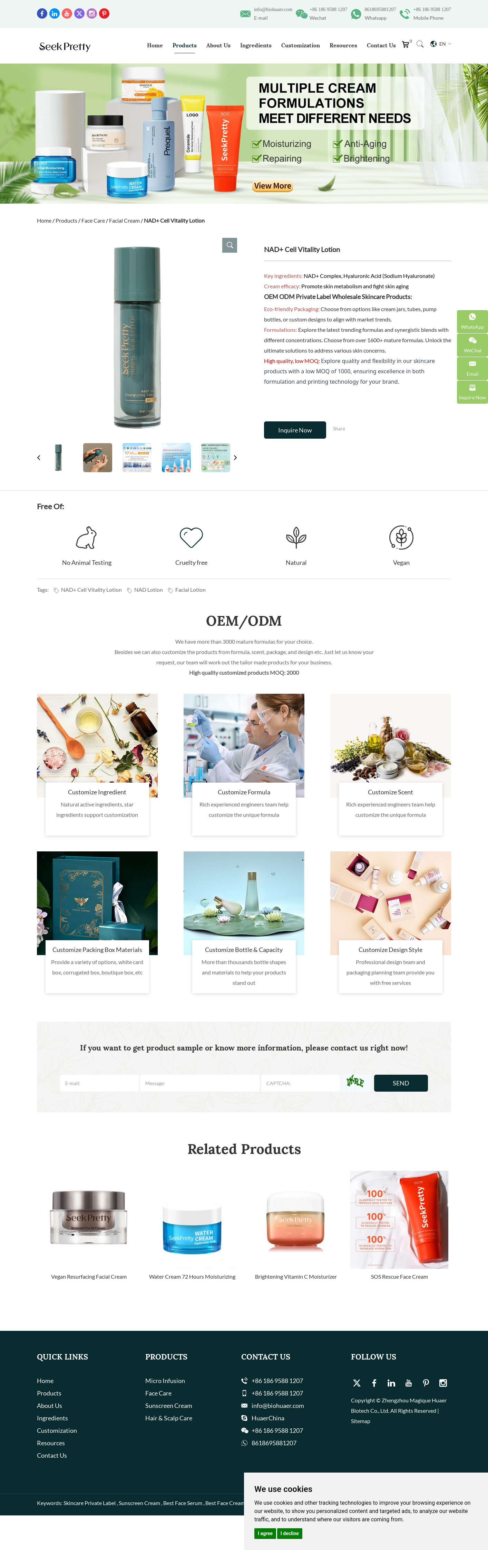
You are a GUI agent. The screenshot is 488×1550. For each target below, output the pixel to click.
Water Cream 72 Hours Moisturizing (192, 1276)
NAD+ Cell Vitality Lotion (174, 220)
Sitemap (360, 1421)
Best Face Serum (182, 1503)
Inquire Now (295, 430)
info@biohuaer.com (273, 9)
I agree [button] (265, 1533)
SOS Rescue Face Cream (399, 1276)
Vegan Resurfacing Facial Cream (89, 1276)
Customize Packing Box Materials (97, 949)
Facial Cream (124, 220)
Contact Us (381, 45)
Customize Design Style (390, 949)
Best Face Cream (225, 1503)
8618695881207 (380, 9)
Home (155, 45)
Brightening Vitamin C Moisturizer (296, 1276)
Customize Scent (390, 792)
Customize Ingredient (97, 792)
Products (185, 45)
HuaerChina (268, 1418)
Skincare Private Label (90, 1503)
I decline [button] (290, 1533)
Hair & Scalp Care (168, 1418)
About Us (218, 45)
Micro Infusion (165, 1380)
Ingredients (256, 45)
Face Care (93, 220)
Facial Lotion (186, 589)
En (440, 43)
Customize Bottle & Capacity (244, 949)
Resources (343, 45)
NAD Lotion (145, 589)
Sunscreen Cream (168, 1405)
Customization (300, 45)
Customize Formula (244, 792)
